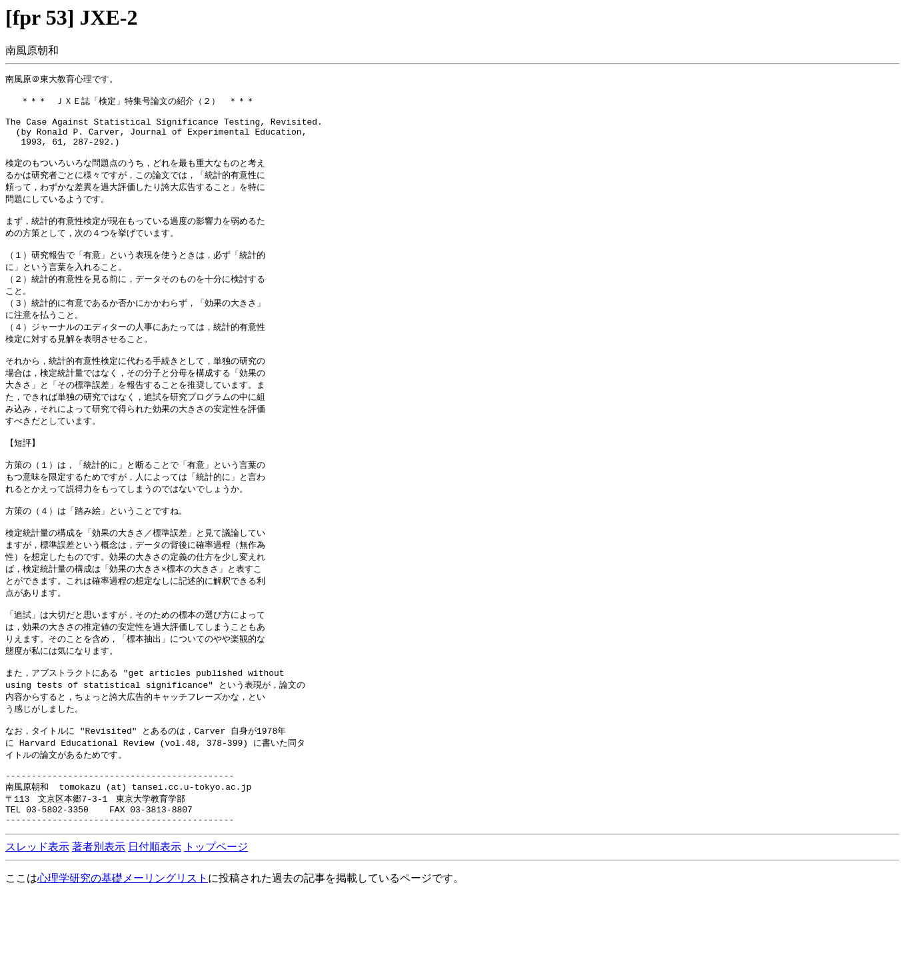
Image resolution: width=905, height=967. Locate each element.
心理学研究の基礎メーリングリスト (122, 948)
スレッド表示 (37, 917)
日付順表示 (154, 917)
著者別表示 (98, 917)
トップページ (216, 917)
